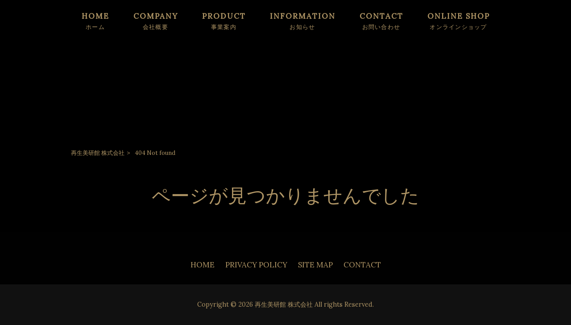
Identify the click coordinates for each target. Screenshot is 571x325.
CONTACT (362, 265)
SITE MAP (315, 265)
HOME (202, 265)
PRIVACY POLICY (256, 265)
